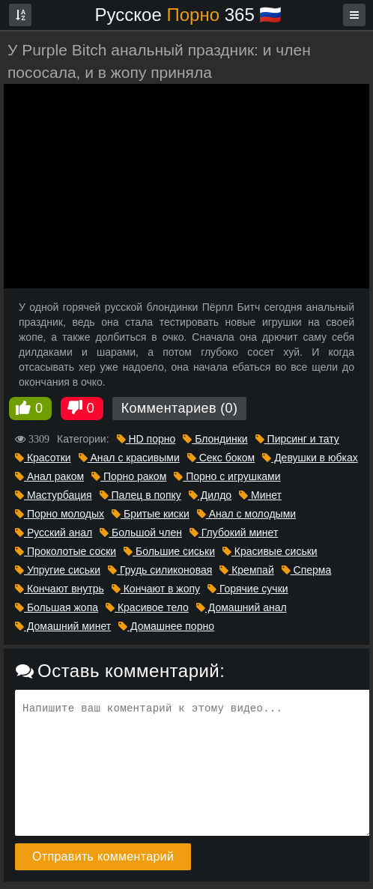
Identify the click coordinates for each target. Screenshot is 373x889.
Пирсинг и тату (297, 439)
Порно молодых (59, 514)
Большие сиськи (169, 551)
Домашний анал (241, 607)
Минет (260, 495)
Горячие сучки (247, 589)
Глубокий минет (233, 532)
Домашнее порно (166, 626)
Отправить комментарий (103, 856)
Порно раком (128, 476)
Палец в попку (140, 495)
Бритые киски (150, 514)
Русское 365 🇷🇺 (188, 14)
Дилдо (210, 495)
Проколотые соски (65, 551)
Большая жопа (56, 607)
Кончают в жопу (156, 589)
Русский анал (53, 532)
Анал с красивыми (129, 458)
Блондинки (215, 439)
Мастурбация (53, 495)
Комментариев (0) (179, 408)
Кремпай (246, 570)
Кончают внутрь (59, 589)
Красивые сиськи (270, 551)
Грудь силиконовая (160, 570)
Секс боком (221, 458)
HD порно (146, 439)
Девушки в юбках (309, 458)
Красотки (43, 458)
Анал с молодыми (246, 514)
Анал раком (49, 476)
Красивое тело (147, 607)
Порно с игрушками (227, 476)
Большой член (141, 532)
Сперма (307, 570)
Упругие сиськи (57, 570)
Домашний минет (63, 626)
